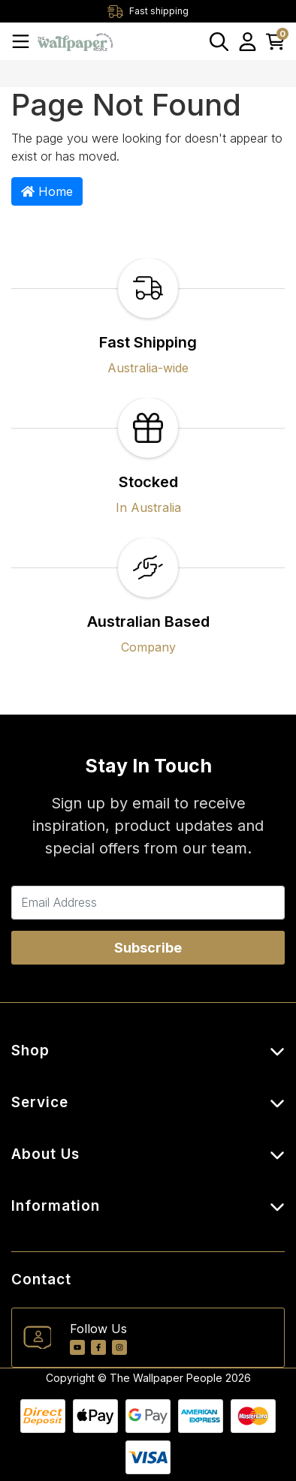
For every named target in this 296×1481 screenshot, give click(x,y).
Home (47, 191)
